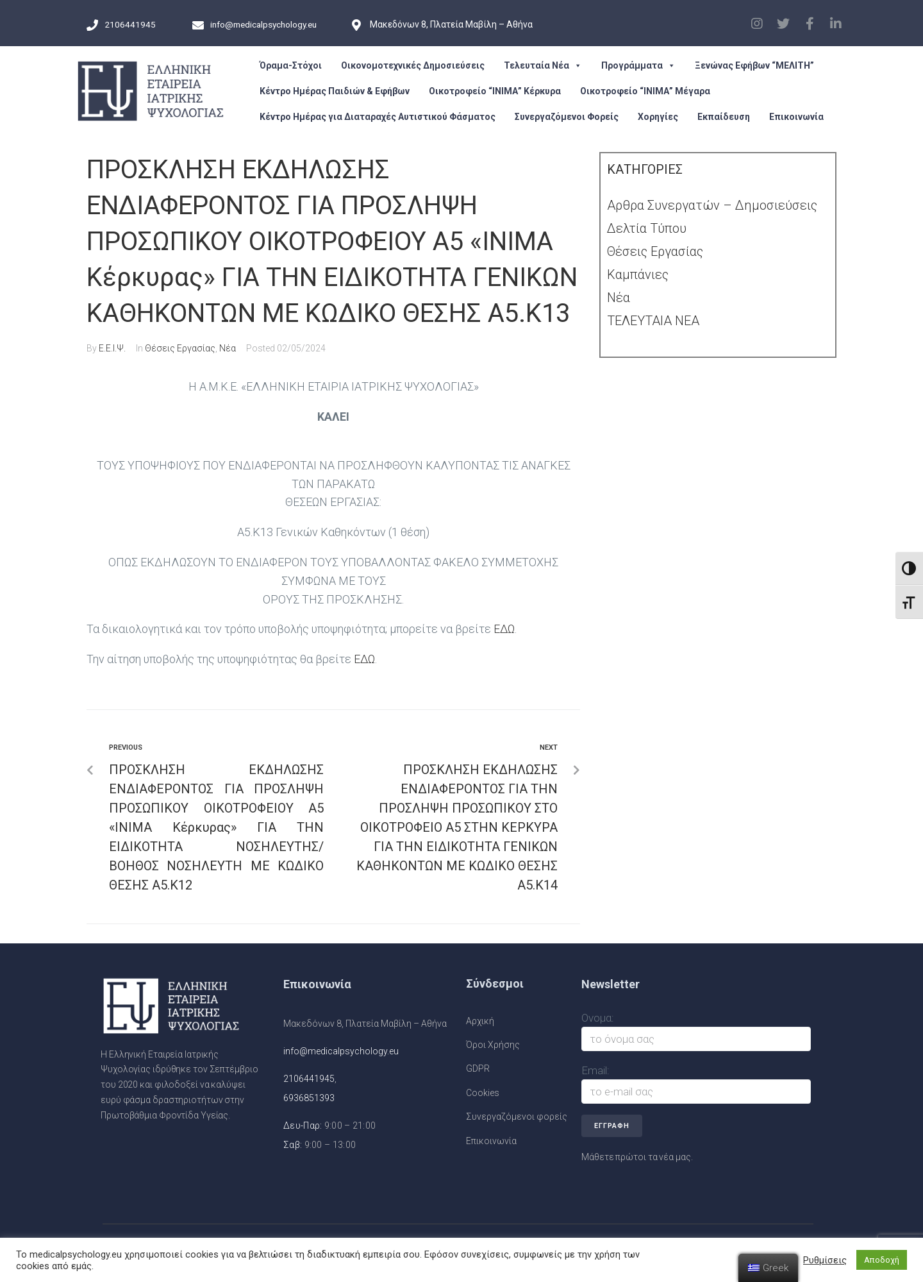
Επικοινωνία (796, 117)
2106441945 (309, 1079)
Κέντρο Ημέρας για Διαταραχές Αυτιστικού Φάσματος (377, 117)
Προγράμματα (638, 65)
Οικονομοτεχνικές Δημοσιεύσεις (413, 65)
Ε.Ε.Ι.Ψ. (112, 348)
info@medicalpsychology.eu (341, 1051)
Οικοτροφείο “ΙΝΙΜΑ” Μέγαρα (645, 91)
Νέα (227, 348)
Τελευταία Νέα (543, 65)
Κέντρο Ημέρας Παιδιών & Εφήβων (335, 91)
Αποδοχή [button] (881, 1260)
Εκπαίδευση (723, 117)
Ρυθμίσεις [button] (825, 1260)
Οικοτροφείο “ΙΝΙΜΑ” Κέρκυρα (495, 91)
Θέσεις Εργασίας (180, 348)
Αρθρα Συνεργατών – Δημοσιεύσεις (712, 205)
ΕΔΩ (504, 629)
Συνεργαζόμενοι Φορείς (567, 117)
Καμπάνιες (638, 274)
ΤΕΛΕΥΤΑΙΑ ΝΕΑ (653, 320)
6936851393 (309, 1098)
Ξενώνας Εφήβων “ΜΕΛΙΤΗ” (754, 65)
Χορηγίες (658, 117)
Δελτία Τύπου (646, 228)
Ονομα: (597, 1017)
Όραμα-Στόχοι (291, 65)
